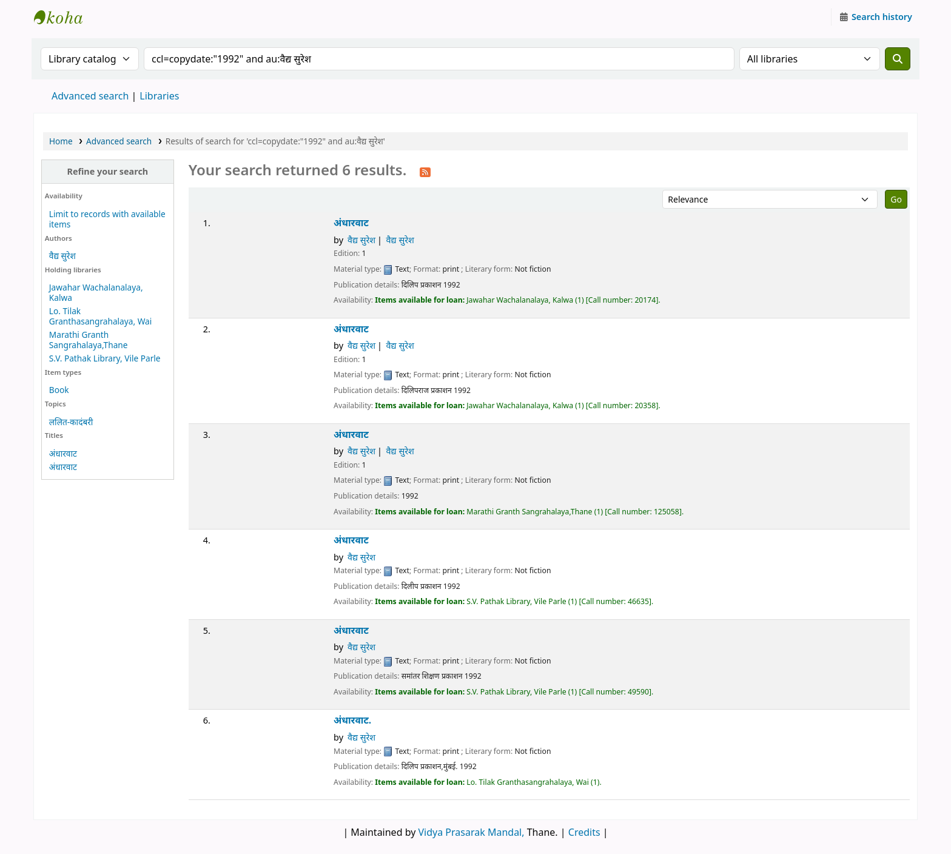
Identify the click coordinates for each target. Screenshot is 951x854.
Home (61, 141)
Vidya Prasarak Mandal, (471, 832)
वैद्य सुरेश (62, 255)
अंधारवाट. (352, 720)
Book (59, 389)
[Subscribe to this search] (425, 171)
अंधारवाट (63, 453)
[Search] (897, 58)
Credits (584, 832)
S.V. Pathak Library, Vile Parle (105, 358)
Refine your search (107, 171)
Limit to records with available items (107, 219)
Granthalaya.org (64, 17)
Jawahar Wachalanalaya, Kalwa (96, 292)
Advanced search (90, 96)
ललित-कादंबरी (71, 422)
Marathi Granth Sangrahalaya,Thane (88, 340)
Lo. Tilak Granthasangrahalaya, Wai (100, 316)
